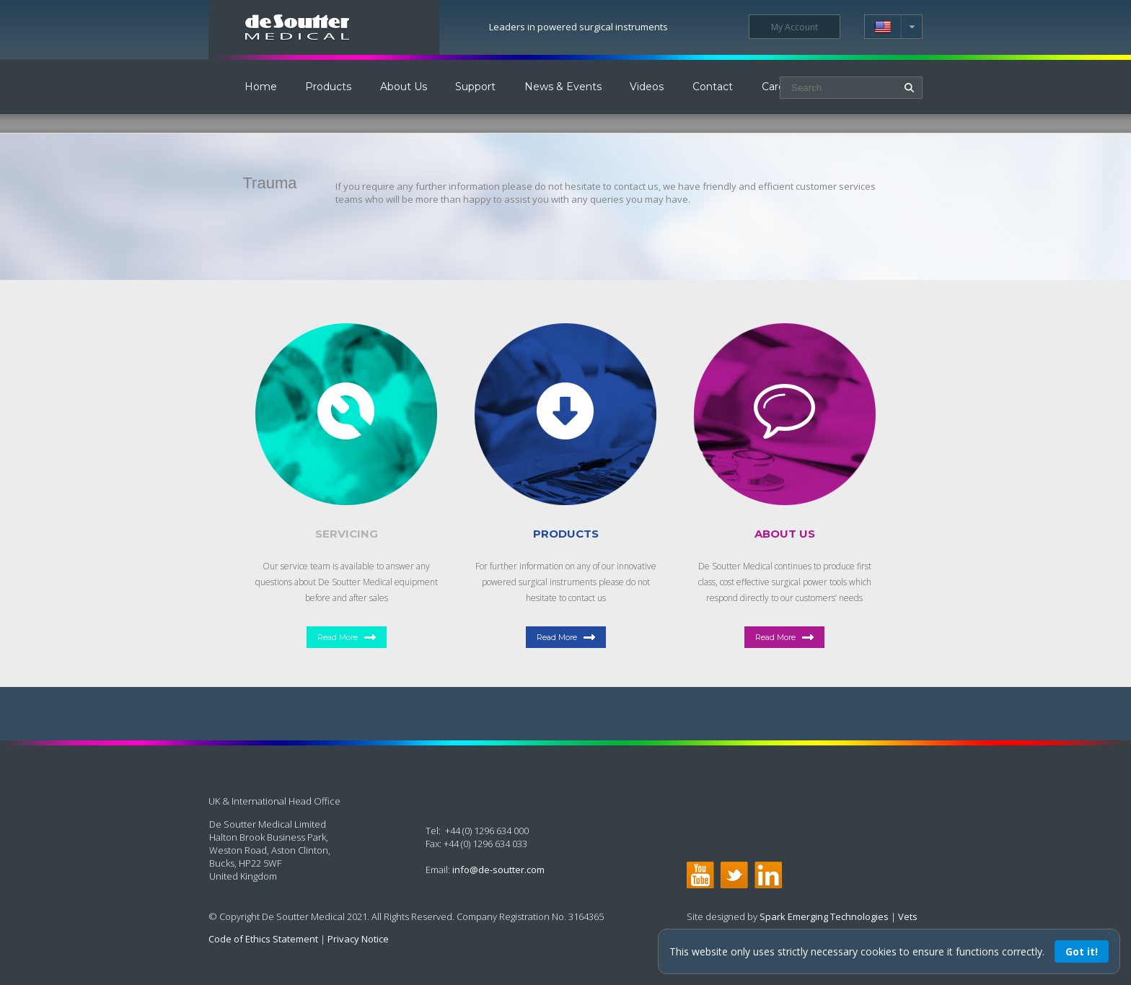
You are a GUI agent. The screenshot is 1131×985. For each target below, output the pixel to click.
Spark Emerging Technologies (824, 916)
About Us (403, 86)
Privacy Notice (358, 938)
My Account (794, 27)
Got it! (1081, 951)
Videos (647, 86)
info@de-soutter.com (498, 869)
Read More (337, 637)
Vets (907, 916)
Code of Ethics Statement (263, 938)
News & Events (563, 86)
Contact (712, 86)
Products (328, 86)
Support (475, 86)
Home (261, 86)
